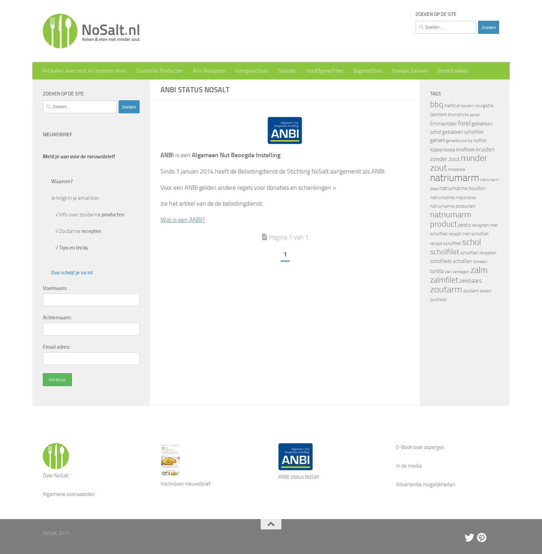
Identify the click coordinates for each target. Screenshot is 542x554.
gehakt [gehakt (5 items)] (437, 140)
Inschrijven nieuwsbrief (186, 484)
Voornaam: (55, 288)
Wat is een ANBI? (182, 220)
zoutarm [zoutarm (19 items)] (446, 289)
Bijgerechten (367, 70)
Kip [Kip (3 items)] (470, 141)
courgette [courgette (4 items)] (484, 105)
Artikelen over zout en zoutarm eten (84, 70)
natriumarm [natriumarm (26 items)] (454, 178)
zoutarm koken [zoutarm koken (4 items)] (477, 290)
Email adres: (57, 347)
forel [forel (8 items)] (464, 123)
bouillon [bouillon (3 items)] (467, 106)
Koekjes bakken (410, 70)
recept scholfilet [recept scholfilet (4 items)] (445, 243)
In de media (408, 466)
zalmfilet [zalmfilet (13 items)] (444, 280)
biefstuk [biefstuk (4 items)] (452, 105)
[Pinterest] (482, 538)
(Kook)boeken (453, 70)
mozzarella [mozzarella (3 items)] (456, 169)
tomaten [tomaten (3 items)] (480, 262)
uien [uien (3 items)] (448, 272)
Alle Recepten (209, 70)
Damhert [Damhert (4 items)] (438, 114)
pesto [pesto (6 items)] (464, 225)
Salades (288, 70)
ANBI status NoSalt (298, 477)
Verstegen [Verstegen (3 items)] (460, 272)
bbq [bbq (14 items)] (436, 104)
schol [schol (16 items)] (471, 242)
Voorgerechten (252, 70)
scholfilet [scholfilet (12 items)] (444, 251)
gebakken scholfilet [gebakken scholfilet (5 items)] (463, 132)
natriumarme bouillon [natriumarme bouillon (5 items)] (462, 188)
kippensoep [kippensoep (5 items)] (442, 150)
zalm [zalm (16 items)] (479, 270)
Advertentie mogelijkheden (425, 484)
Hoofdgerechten (325, 70)
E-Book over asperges (420, 447)
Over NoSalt (55, 475)
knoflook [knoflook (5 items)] (465, 150)
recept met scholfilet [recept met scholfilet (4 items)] (469, 233)
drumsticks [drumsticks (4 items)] (458, 114)
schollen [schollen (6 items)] (462, 261)
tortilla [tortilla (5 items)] (436, 271)
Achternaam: (57, 317)
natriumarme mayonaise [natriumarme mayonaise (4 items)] (453, 197)
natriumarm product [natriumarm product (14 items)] (450, 219)
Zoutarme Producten (159, 70)
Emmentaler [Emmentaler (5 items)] (443, 124)
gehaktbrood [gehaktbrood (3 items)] (456, 141)
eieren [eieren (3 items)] (475, 115)
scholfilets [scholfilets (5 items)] (441, 261)
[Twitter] (469, 538)
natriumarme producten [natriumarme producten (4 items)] (452, 206)
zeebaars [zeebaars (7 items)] (470, 280)
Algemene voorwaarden (69, 494)
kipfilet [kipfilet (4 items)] (480, 140)
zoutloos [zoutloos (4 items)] (438, 299)
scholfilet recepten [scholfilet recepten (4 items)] (478, 252)
